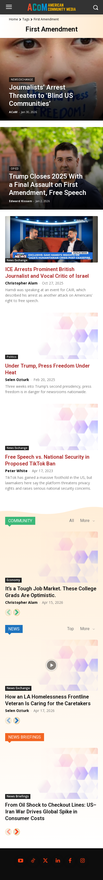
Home (13, 19)
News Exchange (22, 79)
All (71, 520)
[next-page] (16, 612)
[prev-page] (8, 612)
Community (20, 520)
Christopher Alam (21, 283)
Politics (11, 357)
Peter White (16, 470)
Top (70, 628)
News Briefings (24, 737)
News (14, 629)
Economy (13, 580)
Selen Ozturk (17, 379)
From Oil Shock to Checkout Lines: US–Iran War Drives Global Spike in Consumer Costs (50, 811)
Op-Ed (15, 168)
